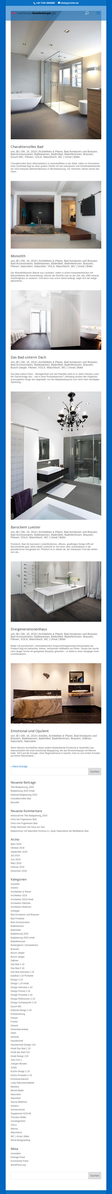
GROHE (15, 1037)
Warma (14, 1128)
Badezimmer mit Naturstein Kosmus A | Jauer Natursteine (39, 831)
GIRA (13, 1033)
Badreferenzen (73, 154)
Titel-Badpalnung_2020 (22, 787)
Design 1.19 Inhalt (20, 983)
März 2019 (16, 863)
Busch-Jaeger (19, 367)
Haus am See (38, 827)
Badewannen (42, 154)
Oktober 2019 (17, 848)
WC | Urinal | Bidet (69, 156)
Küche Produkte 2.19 (21, 1075)
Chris (13, 819)
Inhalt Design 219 (19, 1056)
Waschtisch (50, 156)
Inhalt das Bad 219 (20, 1052)
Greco (14, 823)
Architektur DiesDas (21, 903)
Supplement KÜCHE (21, 1113)
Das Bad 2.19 (17, 968)
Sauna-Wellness (19, 1102)
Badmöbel (57, 154)
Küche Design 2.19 (20, 1071)
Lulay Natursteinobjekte (22, 1083)
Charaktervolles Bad (27, 146)
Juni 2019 (16, 859)
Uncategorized (18, 1121)
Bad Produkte (17, 918)
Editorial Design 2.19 (21, 1010)
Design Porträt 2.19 (20, 991)
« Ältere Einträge (19, 766)
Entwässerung (18, 1014)
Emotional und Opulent (30, 731)
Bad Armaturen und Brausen (80, 151)
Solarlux (15, 1106)
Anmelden (16, 1153)
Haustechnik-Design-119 (23, 1044)
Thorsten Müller (18, 1117)
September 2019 (19, 851)
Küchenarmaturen (20, 1079)
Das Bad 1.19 (17, 964)
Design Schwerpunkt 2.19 (24, 1002)
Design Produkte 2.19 (21, 995)
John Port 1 (16, 1060)
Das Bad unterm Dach (28, 357)
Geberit (14, 1025)
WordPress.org (18, 1165)
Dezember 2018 (19, 871)
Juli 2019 (15, 855)
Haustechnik (17, 1041)
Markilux (15, 1086)
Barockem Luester (25, 527)
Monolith (18, 256)
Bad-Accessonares (22, 154)
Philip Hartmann (19, 827)
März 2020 (16, 844)
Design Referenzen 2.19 (23, 999)
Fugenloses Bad (28, 819)
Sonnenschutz (18, 1109)
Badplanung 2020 (19, 933)
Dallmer (86, 738)
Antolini (43, 735)
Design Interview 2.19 (21, 987)
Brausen (88, 154)
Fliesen (29, 156)
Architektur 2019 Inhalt (22, 899)
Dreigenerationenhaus (29, 629)
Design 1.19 (17, 979)
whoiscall (15, 815)
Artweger (15, 911)
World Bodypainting (20, 1140)
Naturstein (27, 266)
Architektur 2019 (19, 895)
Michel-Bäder (17, 1090)
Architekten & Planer (50, 151)
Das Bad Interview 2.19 (22, 972)
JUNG (14, 1067)
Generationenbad (19, 1029)
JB (17, 151)
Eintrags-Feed (18, 1157)
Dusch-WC (17, 156)
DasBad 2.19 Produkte (22, 975)
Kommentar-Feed (19, 1161)
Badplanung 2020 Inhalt (23, 791)
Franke (14, 1021)
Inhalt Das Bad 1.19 (20, 1048)
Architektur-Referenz (21, 907)
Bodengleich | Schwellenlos (24, 945)
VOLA (38, 156)
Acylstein (15, 884)
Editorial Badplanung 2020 (24, 795)
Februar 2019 (17, 867)
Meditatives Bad (80, 831)
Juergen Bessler (19, 1063)
